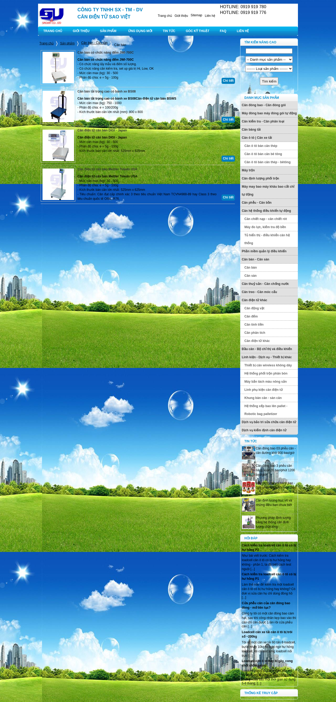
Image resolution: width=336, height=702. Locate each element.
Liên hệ (210, 16)
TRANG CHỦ (52, 31)
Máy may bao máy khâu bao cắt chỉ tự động (268, 190)
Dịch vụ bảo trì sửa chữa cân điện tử (269, 422)
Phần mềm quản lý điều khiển (264, 251)
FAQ (223, 31)
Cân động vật (254, 308)
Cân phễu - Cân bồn (256, 202)
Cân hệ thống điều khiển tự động (266, 211)
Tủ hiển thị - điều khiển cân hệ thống (267, 239)
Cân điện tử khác (254, 300)
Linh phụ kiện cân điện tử (263, 390)
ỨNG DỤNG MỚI (140, 31)
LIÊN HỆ (243, 31)
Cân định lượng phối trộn (260, 178)
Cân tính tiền (254, 324)
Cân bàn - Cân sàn (94, 43)
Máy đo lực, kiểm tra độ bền (265, 227)
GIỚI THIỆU (81, 31)
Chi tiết (228, 81)
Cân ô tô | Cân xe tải (257, 138)
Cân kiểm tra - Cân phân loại (263, 121)
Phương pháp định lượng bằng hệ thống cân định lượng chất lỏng (273, 522)
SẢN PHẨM (108, 31)
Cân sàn (250, 276)
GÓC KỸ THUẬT (197, 31)
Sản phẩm (67, 43)
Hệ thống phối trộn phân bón (265, 373)
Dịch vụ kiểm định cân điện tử (264, 430)
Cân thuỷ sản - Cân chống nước (265, 284)
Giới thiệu (181, 16)
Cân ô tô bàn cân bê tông (263, 154)
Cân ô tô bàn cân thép (260, 146)
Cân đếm (251, 316)
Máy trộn (248, 170)
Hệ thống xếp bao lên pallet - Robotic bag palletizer (265, 410)
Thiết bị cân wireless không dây (268, 365)
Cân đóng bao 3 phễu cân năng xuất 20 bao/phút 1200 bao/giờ (275, 470)
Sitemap (196, 15)
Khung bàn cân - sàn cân (263, 398)
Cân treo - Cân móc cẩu (259, 292)
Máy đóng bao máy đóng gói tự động (269, 113)
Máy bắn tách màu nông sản (265, 381)
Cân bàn (250, 267)
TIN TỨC (169, 31)
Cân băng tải (251, 129)
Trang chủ (165, 16)
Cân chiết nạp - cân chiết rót (265, 219)
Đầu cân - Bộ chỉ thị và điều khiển (267, 349)
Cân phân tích (254, 333)
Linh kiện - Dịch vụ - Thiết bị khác (267, 357)
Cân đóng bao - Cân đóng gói (264, 105)
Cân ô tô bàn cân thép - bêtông (267, 162)
